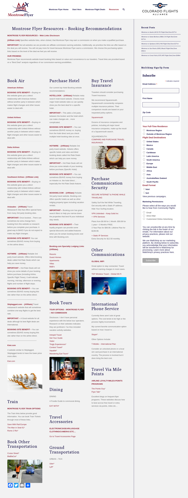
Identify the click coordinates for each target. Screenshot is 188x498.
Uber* (51, 464)
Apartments (54, 260)
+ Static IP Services (100, 235)
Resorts (52, 254)
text (147, 193)
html (148, 189)
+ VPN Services (98, 217)
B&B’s (52, 267)
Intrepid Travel (55, 335)
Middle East (151, 167)
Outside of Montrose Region (159, 134)
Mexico (149, 145)
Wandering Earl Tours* (58, 354)
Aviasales (11, 207)
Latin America (152, 156)
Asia (148, 174)
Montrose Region (154, 130)
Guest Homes (55, 257)
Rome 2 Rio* (12, 431)
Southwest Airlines (16, 177)
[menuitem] (58, 9)
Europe (149, 163)
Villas (51, 263)
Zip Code (146, 112)
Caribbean (151, 152)
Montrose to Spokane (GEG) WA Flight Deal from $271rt (159, 44)
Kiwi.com (11, 361)
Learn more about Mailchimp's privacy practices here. (158, 251)
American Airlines (15, 88)
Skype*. (95, 334)
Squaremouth (97, 117)
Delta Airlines (13, 147)
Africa (149, 171)
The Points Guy (98, 389)
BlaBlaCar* (12, 456)
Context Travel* (56, 347)
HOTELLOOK (55, 95)
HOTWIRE (11, 254)
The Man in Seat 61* (16, 428)
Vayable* (53, 350)
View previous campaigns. (154, 196)
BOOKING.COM (56, 193)
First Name (147, 98)
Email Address (149, 84)
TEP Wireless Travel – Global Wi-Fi (106, 274)
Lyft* (51, 467)
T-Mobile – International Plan (104, 344)
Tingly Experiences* (57, 344)
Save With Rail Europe (17, 424)
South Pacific (152, 182)
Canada (149, 149)
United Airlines (14, 117)
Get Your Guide (56, 338)
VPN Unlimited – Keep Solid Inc (105, 213)
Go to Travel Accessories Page (62, 436)
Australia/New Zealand (156, 178)
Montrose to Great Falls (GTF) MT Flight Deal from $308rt (160, 55)
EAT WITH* (54, 406)
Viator (51, 341)
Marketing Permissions (152, 202)
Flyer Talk (96, 392)
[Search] (123, 9)
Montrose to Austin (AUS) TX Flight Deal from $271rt (159, 32)
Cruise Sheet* (13, 453)
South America (153, 160)
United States (152, 141)
